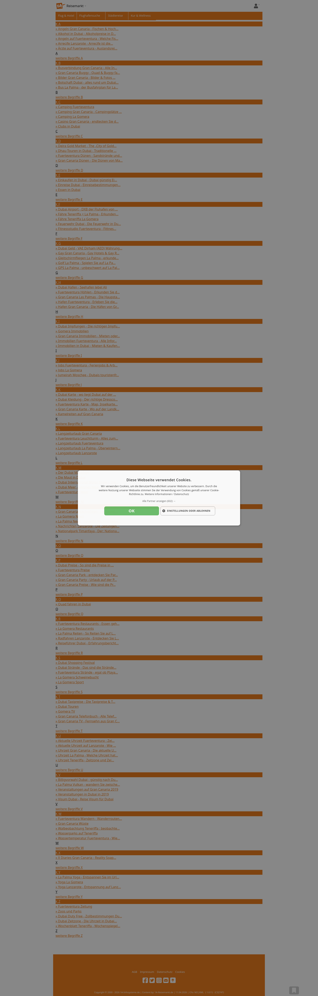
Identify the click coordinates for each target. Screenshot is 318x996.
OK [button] (132, 511)
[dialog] (159, 498)
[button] (159, 501)
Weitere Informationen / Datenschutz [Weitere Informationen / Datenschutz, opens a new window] (167, 494)
